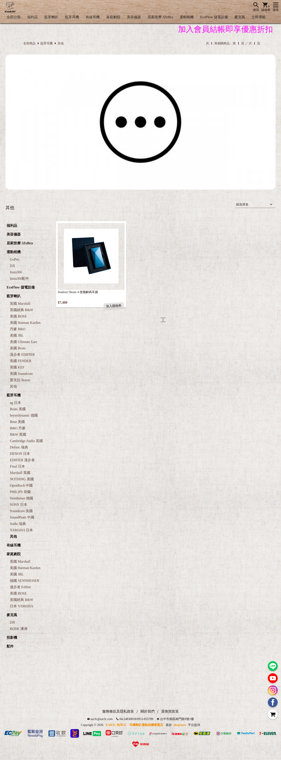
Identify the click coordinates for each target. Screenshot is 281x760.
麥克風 (239, 17)
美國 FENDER (20, 361)
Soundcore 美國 (21, 511)
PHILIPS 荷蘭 (20, 492)
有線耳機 (93, 17)
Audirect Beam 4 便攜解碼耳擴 (78, 292)
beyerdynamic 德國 (24, 415)
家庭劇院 (113, 17)
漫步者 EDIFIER (22, 354)
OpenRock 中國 (21, 485)
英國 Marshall (20, 303)
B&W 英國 (18, 434)
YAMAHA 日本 (21, 530)
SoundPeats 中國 (22, 517)
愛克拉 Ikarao (20, 380)
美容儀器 (134, 17)
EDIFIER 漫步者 (22, 460)
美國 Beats (18, 348)
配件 (10, 646)
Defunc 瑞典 (19, 447)
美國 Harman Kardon (25, 323)
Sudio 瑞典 (18, 524)
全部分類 (14, 17)
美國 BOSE (18, 316)
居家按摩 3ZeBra (160, 17)
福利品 (32, 17)
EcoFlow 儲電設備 (214, 17)
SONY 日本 (18, 504)
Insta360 (16, 272)
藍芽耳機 (72, 17)
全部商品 (29, 43)
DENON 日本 (20, 453)
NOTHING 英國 (22, 479)
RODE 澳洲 (18, 629)
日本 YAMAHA (21, 606)
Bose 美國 (17, 422)
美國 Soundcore (21, 373)
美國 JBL (17, 335)
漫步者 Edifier (20, 587)
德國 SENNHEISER (24, 580)
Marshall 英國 (20, 473)
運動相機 (187, 17)
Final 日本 (17, 466)
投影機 (12, 637)
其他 (61, 43)
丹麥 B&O (17, 329)
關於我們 (147, 711)
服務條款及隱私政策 (118, 711)
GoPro (14, 259)
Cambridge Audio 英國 (26, 441)
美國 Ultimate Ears (23, 342)
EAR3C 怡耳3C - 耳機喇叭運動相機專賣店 (134, 725)
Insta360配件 (19, 278)
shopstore (180, 725)
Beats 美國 (18, 409)
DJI (12, 266)
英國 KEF (17, 367)
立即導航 (259, 17)
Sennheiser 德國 (21, 498)
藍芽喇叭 (51, 17)
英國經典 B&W (21, 310)
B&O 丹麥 (17, 428)
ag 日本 (15, 402)
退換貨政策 (170, 711)
